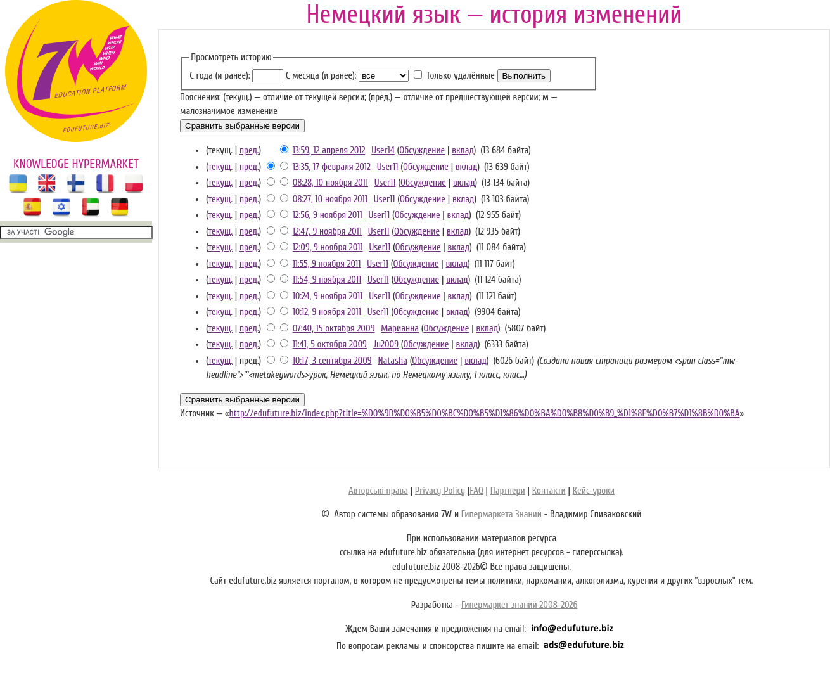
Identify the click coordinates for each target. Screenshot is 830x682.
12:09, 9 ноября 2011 (328, 247)
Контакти (549, 491)
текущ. (220, 167)
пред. (249, 150)
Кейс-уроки (594, 491)
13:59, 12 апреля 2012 (329, 150)
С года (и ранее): (219, 75)
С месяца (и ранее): (321, 75)
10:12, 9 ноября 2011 (327, 312)
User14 (383, 150)
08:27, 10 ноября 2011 (330, 199)
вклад (463, 150)
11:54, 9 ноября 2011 (327, 279)
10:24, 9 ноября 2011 (328, 296)
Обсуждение (422, 150)
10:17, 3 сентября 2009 (332, 361)
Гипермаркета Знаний (501, 514)
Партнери (507, 491)
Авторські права (378, 491)
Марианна (400, 328)
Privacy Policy (440, 491)
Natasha (392, 361)
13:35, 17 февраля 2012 (332, 167)
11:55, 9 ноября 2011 (327, 264)
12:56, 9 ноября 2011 (327, 215)
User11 (388, 167)
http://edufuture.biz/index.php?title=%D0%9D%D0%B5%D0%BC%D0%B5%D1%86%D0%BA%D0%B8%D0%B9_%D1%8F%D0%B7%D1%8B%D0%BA (484, 413)
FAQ (476, 491)
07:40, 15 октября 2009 (334, 328)
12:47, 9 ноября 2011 (327, 231)
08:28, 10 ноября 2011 (330, 182)
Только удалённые (460, 75)
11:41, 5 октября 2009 (330, 344)
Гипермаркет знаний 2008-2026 (519, 605)
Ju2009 (386, 344)
